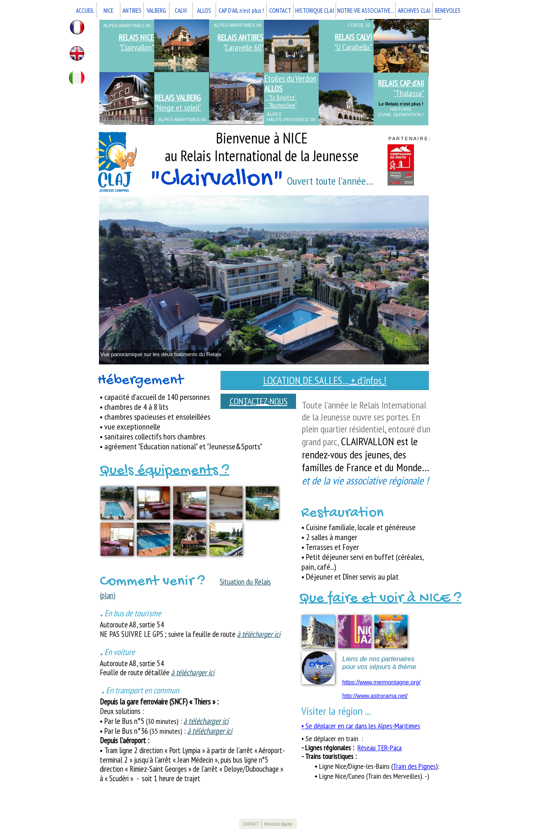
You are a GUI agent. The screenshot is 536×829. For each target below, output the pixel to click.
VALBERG (156, 10)
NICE (108, 10)
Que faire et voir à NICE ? (380, 599)
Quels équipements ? (164, 471)
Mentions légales (278, 824)
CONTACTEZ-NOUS (258, 401)
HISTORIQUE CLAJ (314, 10)
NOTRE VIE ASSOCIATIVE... (365, 10)
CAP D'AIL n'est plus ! (241, 10)
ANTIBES (131, 10)
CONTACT (280, 10)
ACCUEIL (85, 10)
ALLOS (204, 10)
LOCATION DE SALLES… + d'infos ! (324, 380)
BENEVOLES (448, 10)
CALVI (181, 10)
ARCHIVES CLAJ (414, 10)
